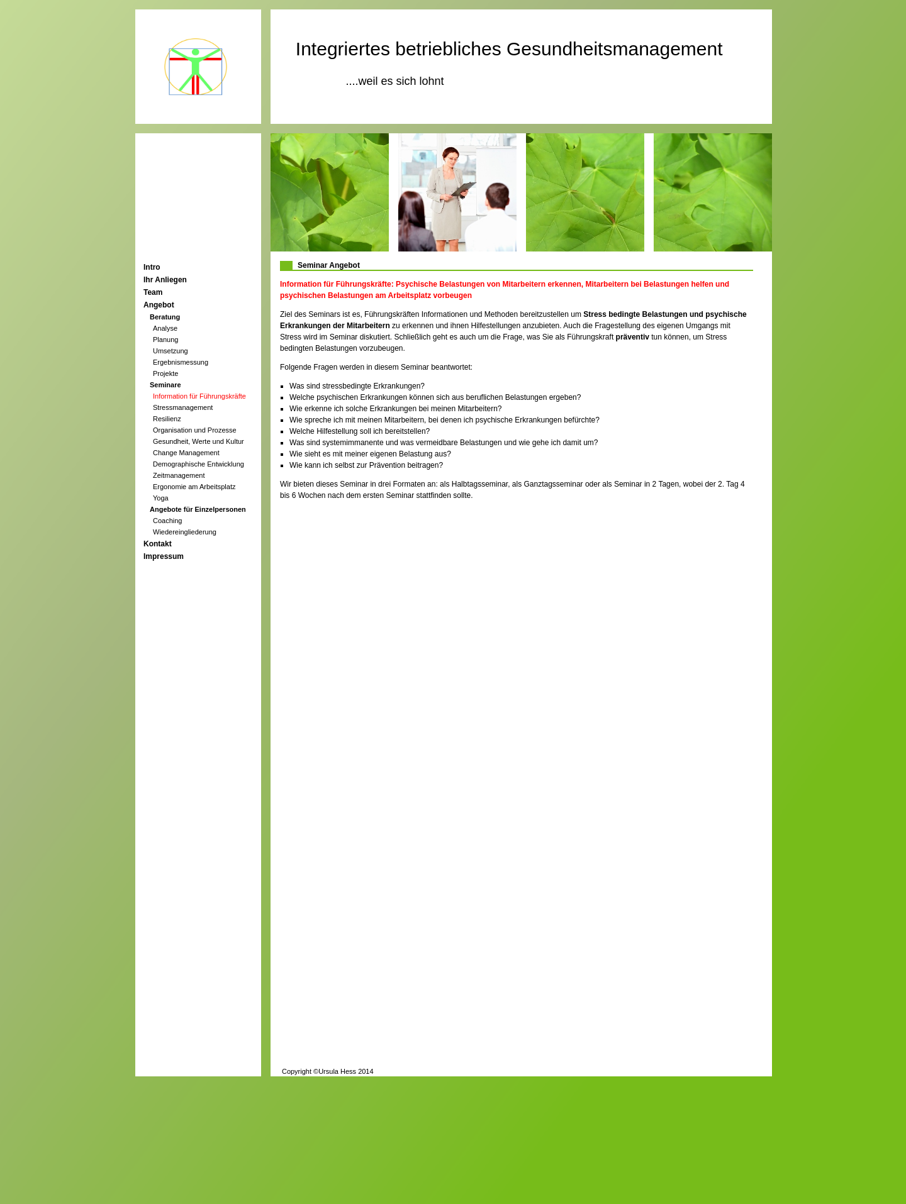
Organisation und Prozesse (195, 430)
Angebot (158, 305)
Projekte (165, 373)
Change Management (186, 452)
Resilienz (167, 419)
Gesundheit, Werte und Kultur (198, 441)
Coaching (167, 520)
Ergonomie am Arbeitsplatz (194, 486)
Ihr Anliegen (165, 279)
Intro (151, 267)
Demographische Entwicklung (198, 464)
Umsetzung (170, 351)
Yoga (161, 498)
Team (152, 292)
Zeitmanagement (179, 475)
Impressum (163, 556)
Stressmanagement (183, 407)
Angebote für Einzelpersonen (198, 509)
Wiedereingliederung (184, 532)
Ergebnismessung (180, 362)
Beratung (165, 317)
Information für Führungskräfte (199, 396)
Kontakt (157, 543)
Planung (165, 339)
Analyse (165, 328)
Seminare (165, 385)
